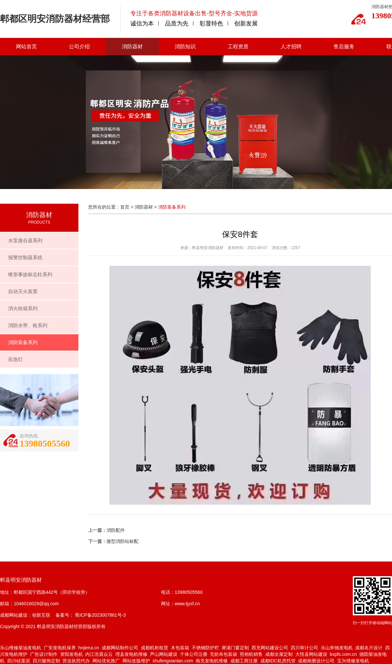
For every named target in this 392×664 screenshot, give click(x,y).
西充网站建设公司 (270, 647)
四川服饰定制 (46, 660)
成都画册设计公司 (316, 660)
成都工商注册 (244, 660)
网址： (168, 603)
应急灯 (15, 359)
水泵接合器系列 (25, 240)
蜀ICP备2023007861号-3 (100, 615)
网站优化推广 (106, 660)
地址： (7, 592)
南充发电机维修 (212, 660)
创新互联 (41, 615)
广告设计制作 (43, 654)
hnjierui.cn (88, 647)
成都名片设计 (369, 647)
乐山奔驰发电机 (337, 647)
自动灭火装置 (23, 291)
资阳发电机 (71, 654)
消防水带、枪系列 (27, 325)
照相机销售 (251, 654)
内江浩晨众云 (99, 654)
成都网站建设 (13, 615)
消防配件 (115, 530)
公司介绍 (79, 46)
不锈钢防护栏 (205, 647)
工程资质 (238, 46)
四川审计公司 (304, 647)
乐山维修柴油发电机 (20, 647)
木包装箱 (180, 647)
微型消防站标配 (122, 541)
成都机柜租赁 (154, 647)
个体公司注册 (193, 654)
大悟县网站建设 (311, 654)
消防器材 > (146, 207)
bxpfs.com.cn (343, 654)
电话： (168, 592)
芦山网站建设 (163, 654)
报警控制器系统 (25, 257)
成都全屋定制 (279, 654)
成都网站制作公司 (120, 647)
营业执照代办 (76, 660)
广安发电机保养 (60, 647)
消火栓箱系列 (23, 308)
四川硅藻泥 (18, 660)
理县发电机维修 (131, 654)
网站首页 (26, 46)
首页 (124, 207)
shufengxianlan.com (173, 660)
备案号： (65, 615)
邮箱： (7, 603)
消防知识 (185, 46)
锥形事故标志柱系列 (30, 274)
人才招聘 (291, 46)
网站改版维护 (136, 660)
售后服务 (344, 46)
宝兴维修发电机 (353, 660)
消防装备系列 (23, 342)
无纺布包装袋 (223, 654)
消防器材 (132, 46)
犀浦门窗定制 (235, 647)
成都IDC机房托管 (278, 660)
